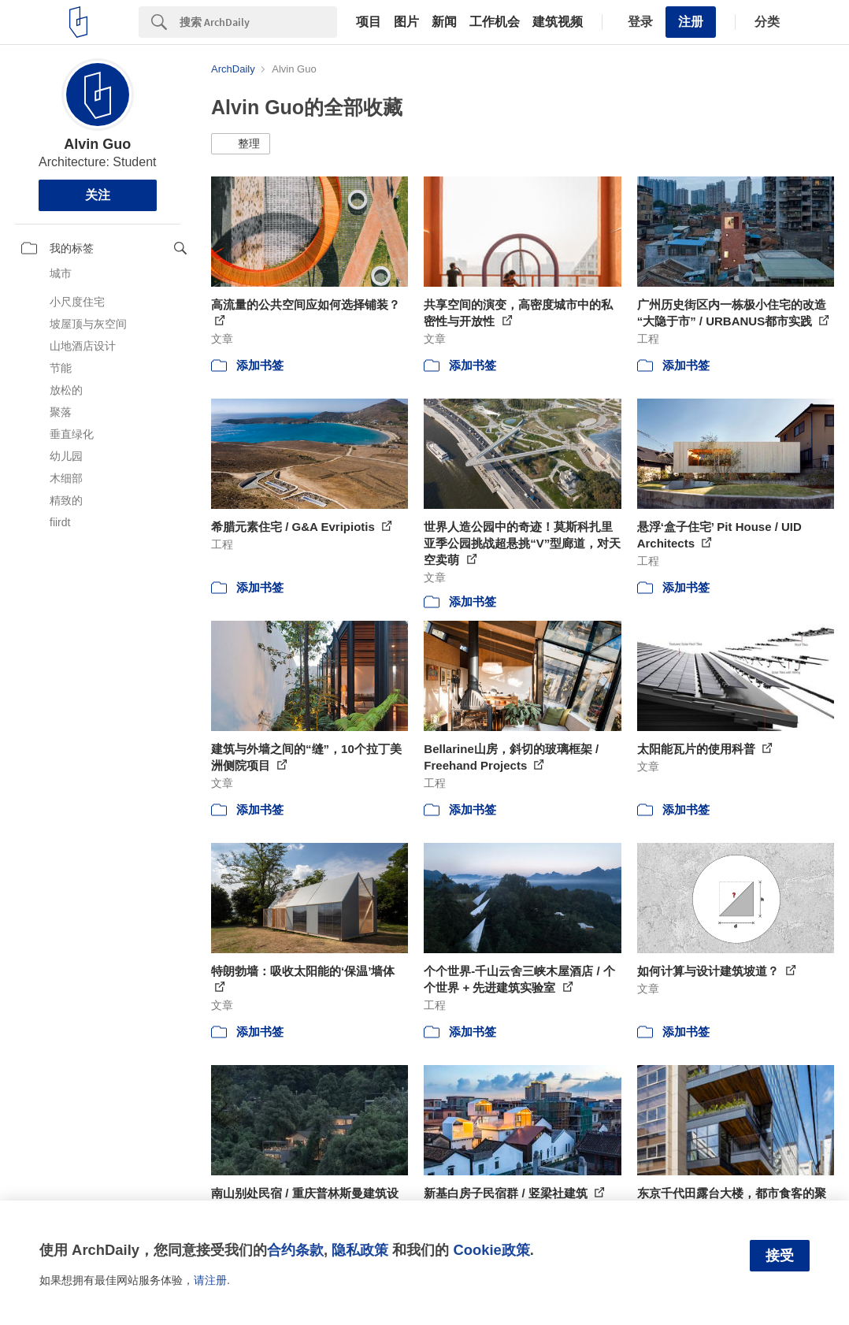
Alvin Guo (97, 144)
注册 (690, 21)
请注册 (210, 1280)
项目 (368, 22)
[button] (240, 144)
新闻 (444, 22)
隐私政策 (360, 1249)
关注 (97, 195)
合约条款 (295, 1249)
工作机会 (494, 22)
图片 (406, 22)
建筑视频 (557, 22)
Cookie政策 (491, 1249)
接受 (780, 1256)
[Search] (258, 22)
